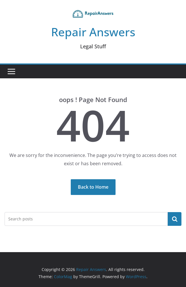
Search (174, 219)
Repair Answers (93, 32)
